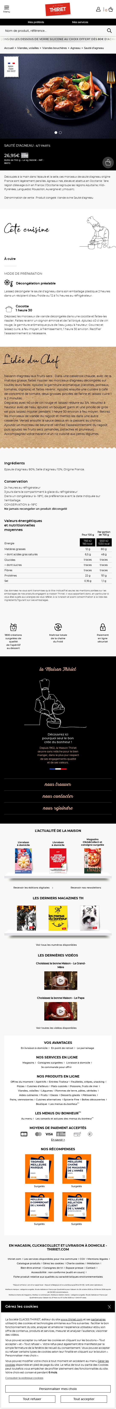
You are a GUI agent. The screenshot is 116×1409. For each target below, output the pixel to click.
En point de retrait (62, 1048)
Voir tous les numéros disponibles (56, 945)
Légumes (47, 1090)
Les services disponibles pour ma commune (50, 1258)
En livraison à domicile (34, 1048)
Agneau (75, 48)
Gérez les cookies (53, 1263)
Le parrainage (85, 1048)
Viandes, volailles (28, 48)
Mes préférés (36, 22)
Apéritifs (41, 1081)
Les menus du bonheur (64, 1104)
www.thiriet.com (72, 1319)
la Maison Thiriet (58, 669)
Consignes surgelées (50, 1062)
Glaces (54, 1095)
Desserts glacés (70, 1095)
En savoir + (58, 1139)
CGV (82, 1258)
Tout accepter (84, 1399)
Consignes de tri (53, 1267)
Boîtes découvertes (93, 1099)
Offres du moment (22, 1081)
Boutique (41, 1104)
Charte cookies (75, 1263)
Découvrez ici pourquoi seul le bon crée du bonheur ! (58, 738)
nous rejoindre (58, 808)
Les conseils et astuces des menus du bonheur (65, 1118)
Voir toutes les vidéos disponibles (56, 1028)
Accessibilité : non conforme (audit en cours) (58, 1272)
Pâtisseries (89, 1095)
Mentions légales (97, 1258)
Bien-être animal (31, 1267)
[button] (98, 9)
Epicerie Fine (71, 1099)
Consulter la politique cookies (24, 1378)
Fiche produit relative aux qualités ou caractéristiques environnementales (58, 1276)
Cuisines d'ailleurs (38, 1086)
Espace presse (74, 1267)
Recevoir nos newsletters (86, 888)
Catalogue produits (28, 1263)
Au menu (26, 1118)
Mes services (80, 22)
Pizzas (20, 1086)
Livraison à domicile (78, 1062)
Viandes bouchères (54, 48)
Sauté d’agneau (94, 48)
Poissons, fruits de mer (84, 1086)
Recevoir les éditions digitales (31, 888)
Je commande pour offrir (56, 1067)
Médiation (93, 1263)
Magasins (28, 1062)
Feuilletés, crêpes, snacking (88, 1081)
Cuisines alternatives (48, 1099)
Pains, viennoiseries (21, 1099)
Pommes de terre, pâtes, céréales (76, 1090)
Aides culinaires (28, 1095)
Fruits (44, 1095)
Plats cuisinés (59, 1086)
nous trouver (58, 784)
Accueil (9, 48)
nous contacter (58, 796)
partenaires (98, 1319)
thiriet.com (14, 1258)
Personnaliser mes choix (58, 1389)
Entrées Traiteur (59, 1081)
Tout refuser (32, 1399)
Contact (91, 1267)
